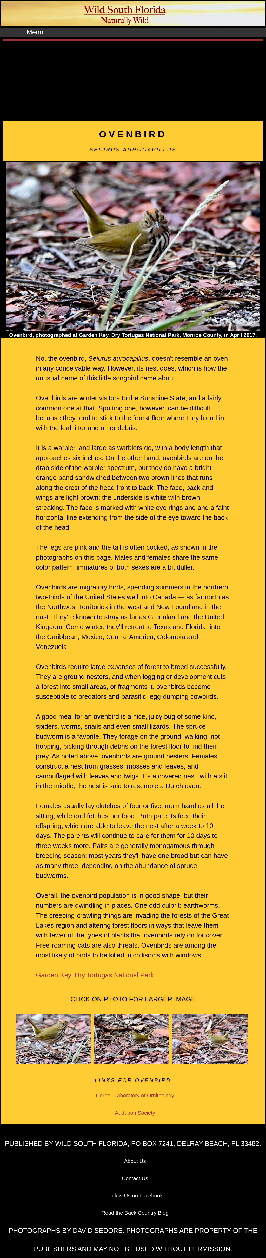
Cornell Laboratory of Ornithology (135, 1095)
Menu (34, 32)
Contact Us (135, 1178)
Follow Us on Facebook (135, 1195)
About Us (135, 1161)
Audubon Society (135, 1113)
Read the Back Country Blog (135, 1213)
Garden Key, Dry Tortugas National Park (95, 975)
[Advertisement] (133, 79)
